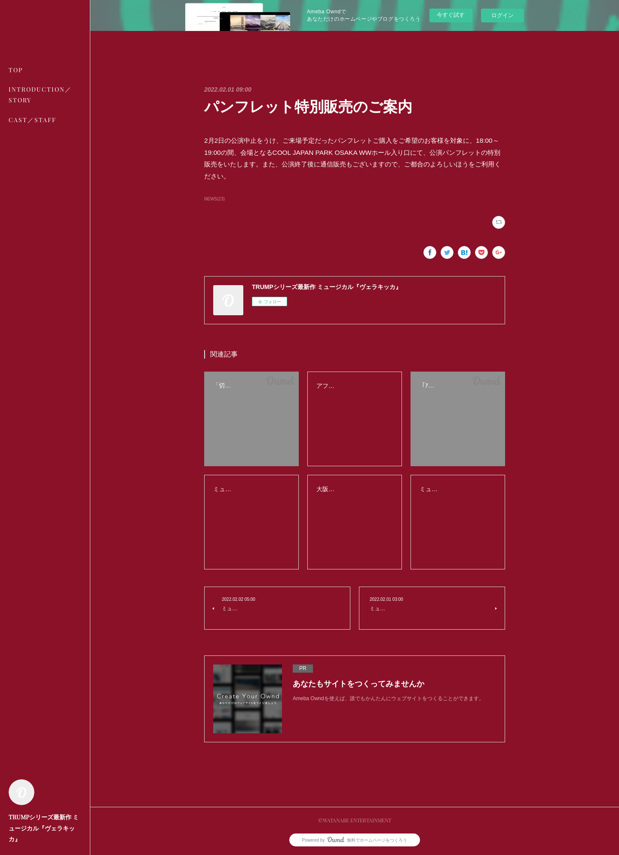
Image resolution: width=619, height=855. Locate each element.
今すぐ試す (451, 15)
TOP (16, 70)
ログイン (502, 15)
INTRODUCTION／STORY (40, 94)
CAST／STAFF (32, 120)
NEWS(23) (214, 199)
